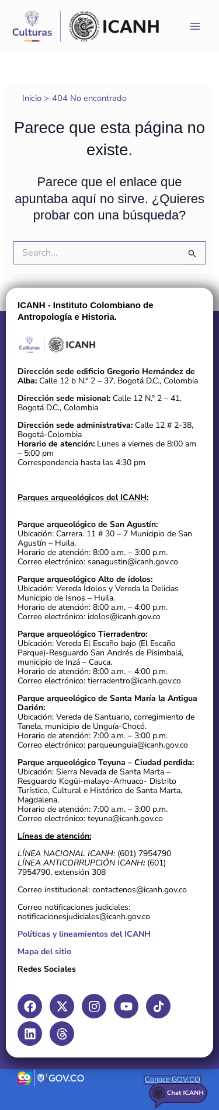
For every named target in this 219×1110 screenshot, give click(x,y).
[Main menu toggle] (195, 26)
